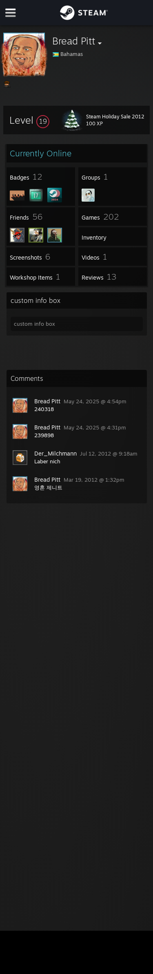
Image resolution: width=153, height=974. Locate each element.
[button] (29, 120)
